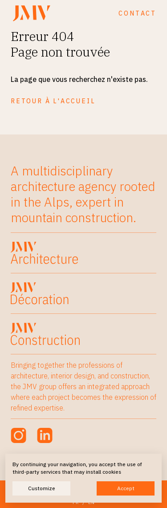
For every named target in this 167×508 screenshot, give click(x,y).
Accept (125, 488)
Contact (137, 13)
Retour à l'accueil (53, 101)
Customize (41, 488)
